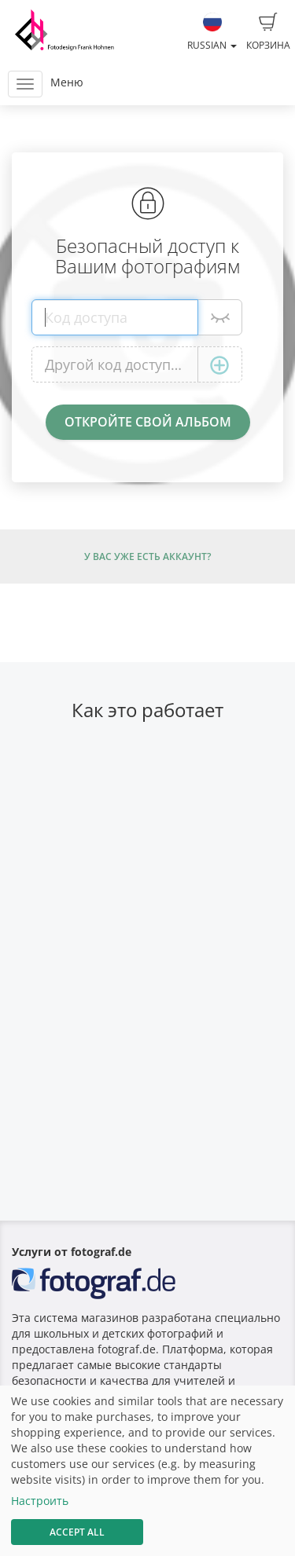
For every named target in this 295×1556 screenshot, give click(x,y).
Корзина (268, 32)
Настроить (39, 1500)
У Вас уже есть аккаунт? (147, 556)
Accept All (77, 1532)
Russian (212, 32)
